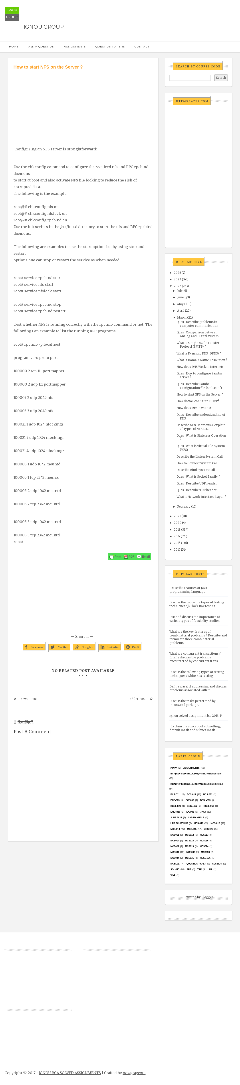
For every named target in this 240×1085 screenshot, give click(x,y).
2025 (177, 273)
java (203, 812)
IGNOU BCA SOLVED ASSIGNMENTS (70, 1073)
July (180, 291)
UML (210, 869)
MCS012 (189, 835)
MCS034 (175, 858)
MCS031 (175, 852)
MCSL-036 (205, 858)
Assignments (75, 46)
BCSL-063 (209, 806)
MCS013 (204, 835)
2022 (177, 286)
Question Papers (110, 46)
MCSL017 (175, 863)
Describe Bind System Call (196, 470)
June (180, 297)
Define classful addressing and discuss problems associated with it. (198, 688)
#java (174, 768)
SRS (189, 869)
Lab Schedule (179, 823)
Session (217, 863)
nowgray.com (134, 1073)
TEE (199, 869)
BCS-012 (191, 794)
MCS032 (190, 852)
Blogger (207, 897)
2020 (177, 523)
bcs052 (190, 800)
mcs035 (189, 858)
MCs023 (189, 846)
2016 (177, 543)
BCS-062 (207, 794)
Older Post (138, 699)
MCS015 (189, 840)
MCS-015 (191, 829)
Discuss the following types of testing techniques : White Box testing (196, 674)
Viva (173, 875)
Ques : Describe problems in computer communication (197, 324)
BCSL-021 (176, 806)
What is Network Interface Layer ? (201, 497)
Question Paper (196, 863)
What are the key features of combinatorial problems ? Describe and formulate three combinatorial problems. (198, 637)
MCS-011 (198, 823)
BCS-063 (175, 800)
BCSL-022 (192, 806)
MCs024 (204, 846)
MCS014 (175, 840)
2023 (177, 279)
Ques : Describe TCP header (197, 490)
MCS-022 (208, 829)
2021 (177, 516)
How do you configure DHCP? (198, 401)
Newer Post (28, 699)
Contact (141, 46)
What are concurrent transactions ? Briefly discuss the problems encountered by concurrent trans (195, 657)
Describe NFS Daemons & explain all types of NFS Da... (201, 427)
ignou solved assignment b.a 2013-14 (196, 716)
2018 (177, 530)
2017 (177, 536)
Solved (175, 869)
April (180, 311)
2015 (177, 549)
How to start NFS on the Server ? (200, 394)
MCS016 (204, 840)
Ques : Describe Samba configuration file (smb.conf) (199, 386)
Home (14, 46)
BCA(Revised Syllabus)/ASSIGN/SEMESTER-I (196, 773)
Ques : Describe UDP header (197, 483)
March (181, 317)
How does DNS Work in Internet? (200, 367)
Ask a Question (41, 46)
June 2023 (176, 817)
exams (190, 812)
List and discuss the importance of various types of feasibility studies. (194, 619)
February (183, 506)
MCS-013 (175, 829)
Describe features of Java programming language (188, 590)
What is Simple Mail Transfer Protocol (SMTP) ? (198, 345)
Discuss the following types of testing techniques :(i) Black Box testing (196, 604)
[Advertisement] (83, 104)
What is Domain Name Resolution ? (202, 360)
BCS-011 (175, 794)
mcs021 (175, 846)
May (180, 304)
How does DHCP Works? (194, 408)
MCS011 (175, 835)
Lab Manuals (196, 817)
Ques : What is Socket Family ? (198, 477)
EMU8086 (175, 812)
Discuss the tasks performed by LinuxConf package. (192, 703)
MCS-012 (215, 823)
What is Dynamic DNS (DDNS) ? (199, 353)
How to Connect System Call (197, 463)
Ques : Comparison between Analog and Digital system (198, 334)
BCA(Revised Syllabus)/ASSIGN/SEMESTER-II (197, 784)
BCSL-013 (205, 800)
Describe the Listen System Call (200, 457)
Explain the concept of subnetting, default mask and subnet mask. (195, 728)
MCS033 (205, 852)
